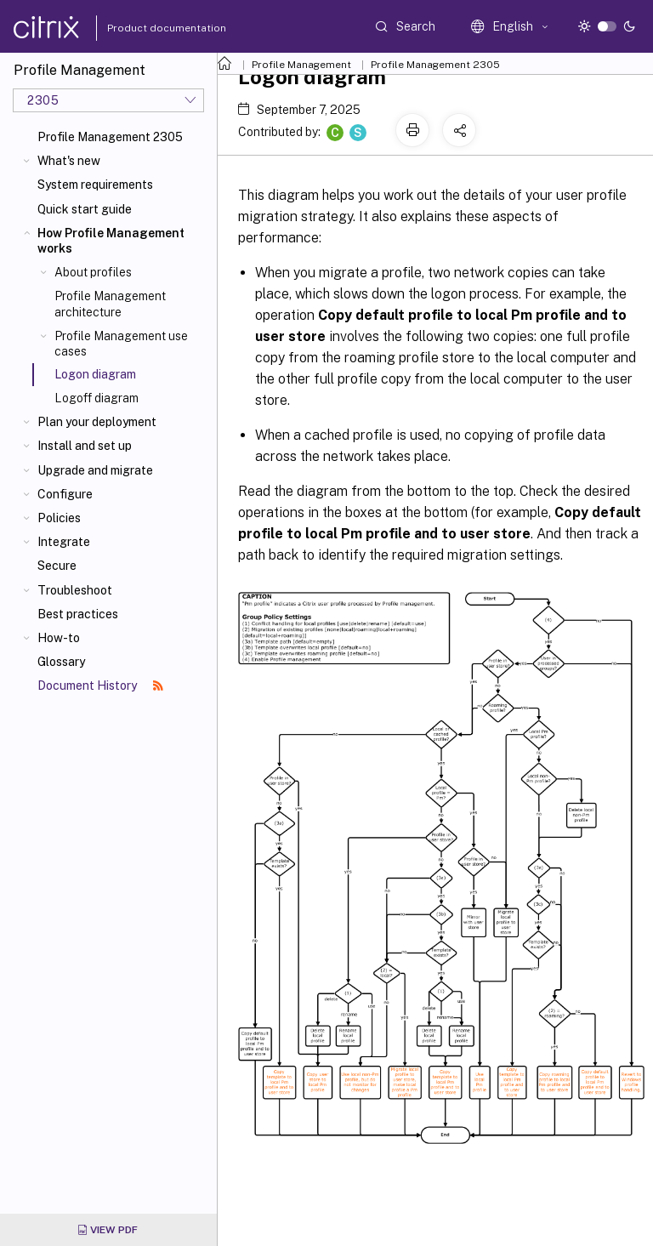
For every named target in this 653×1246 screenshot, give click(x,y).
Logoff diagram (96, 398)
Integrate (63, 542)
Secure (57, 565)
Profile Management (301, 65)
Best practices (77, 614)
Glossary (61, 662)
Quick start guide (84, 209)
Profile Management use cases (121, 343)
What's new (68, 161)
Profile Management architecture (110, 303)
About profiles (93, 272)
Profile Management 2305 (110, 137)
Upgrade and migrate (95, 470)
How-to (58, 638)
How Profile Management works (111, 240)
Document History (100, 685)
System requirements (95, 184)
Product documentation (145, 28)
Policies (59, 518)
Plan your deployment (96, 422)
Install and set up (84, 445)
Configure (65, 494)
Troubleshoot (74, 590)
